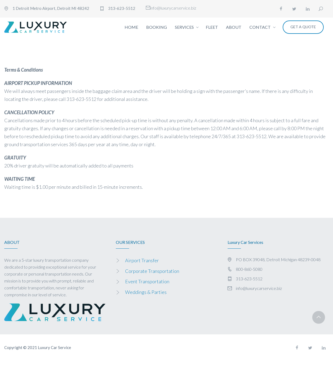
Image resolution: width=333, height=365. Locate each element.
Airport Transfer (142, 260)
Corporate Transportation (152, 271)
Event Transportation (147, 281)
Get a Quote (303, 26)
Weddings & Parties (146, 292)
